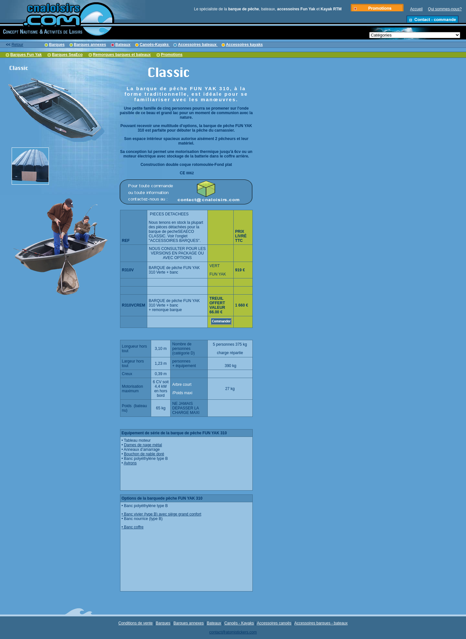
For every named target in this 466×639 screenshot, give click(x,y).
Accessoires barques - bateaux (321, 623)
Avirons (130, 463)
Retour (17, 44)
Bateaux (214, 623)
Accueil (416, 9)
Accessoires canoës (274, 623)
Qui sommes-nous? (445, 9)
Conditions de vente (135, 623)
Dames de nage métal (143, 445)
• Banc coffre (133, 527)
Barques (163, 623)
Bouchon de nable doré (144, 454)
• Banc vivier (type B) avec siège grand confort (161, 514)
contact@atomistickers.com (233, 632)
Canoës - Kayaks (239, 623)
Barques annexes (188, 623)
